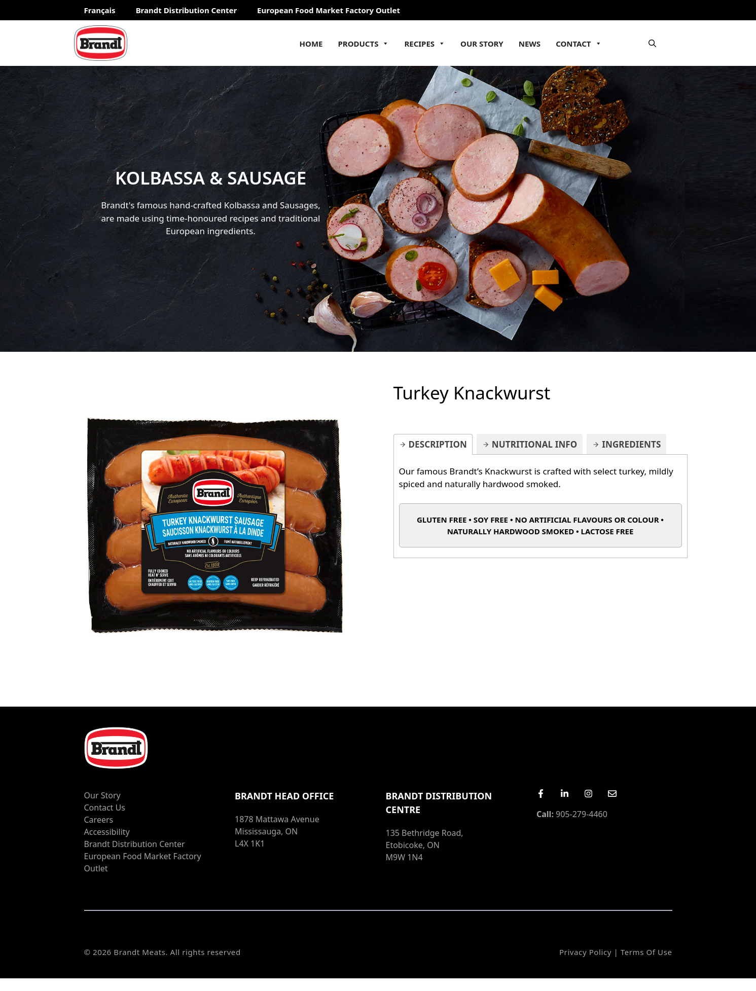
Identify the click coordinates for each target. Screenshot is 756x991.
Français (100, 10)
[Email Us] (612, 793)
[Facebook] (540, 793)
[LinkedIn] (564, 793)
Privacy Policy (585, 952)
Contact (578, 44)
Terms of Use (646, 952)
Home (311, 44)
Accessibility (107, 831)
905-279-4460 (571, 814)
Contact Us (104, 807)
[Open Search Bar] (652, 43)
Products (363, 44)
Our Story (481, 44)
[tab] (433, 444)
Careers (99, 819)
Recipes (424, 44)
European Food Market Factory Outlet (328, 10)
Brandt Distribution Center (186, 10)
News (530, 44)
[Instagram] (588, 793)
